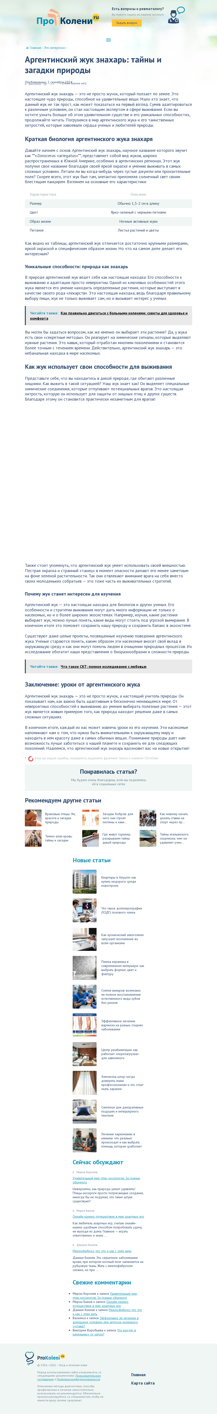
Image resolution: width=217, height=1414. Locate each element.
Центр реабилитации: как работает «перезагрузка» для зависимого (106, 1054)
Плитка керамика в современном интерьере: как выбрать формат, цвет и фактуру (108, 968)
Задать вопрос (126, 23)
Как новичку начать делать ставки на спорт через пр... (164, 818)
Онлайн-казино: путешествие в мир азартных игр (108, 1216)
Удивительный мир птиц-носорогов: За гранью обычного (106, 1180)
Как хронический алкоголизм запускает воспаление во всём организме (108, 939)
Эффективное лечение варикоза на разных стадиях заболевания (108, 1025)
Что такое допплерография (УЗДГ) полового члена (107, 910)
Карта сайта (143, 1383)
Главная (138, 1374)
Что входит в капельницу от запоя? (104, 1332)
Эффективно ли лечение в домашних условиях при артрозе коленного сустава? (106, 1322)
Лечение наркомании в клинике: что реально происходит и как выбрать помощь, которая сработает (107, 1140)
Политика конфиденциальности (78, 1379)
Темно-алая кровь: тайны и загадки (48, 838)
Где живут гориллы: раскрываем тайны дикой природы (106, 838)
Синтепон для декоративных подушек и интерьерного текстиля (108, 1112)
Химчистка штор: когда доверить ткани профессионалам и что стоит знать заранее (108, 1083)
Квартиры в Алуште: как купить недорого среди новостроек (104, 882)
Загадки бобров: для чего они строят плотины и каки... (107, 818)
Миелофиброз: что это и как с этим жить (102, 1251)
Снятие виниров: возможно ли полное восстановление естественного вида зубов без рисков (107, 997)
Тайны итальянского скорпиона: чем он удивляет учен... (164, 838)
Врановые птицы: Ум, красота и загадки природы (50, 818)
